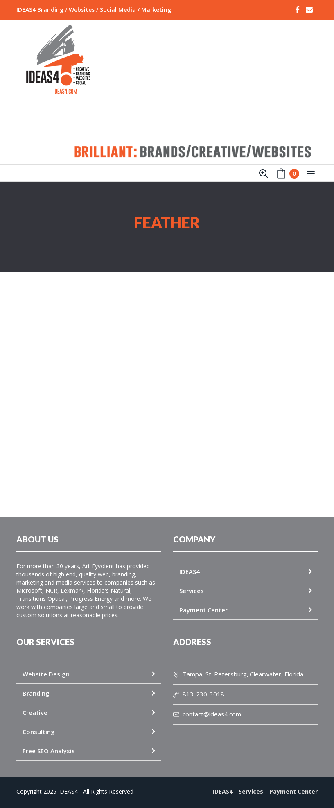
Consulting (39, 732)
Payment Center (203, 610)
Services (191, 591)
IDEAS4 (189, 571)
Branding (36, 693)
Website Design (46, 674)
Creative (35, 712)
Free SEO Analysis (49, 751)
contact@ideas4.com (207, 714)
